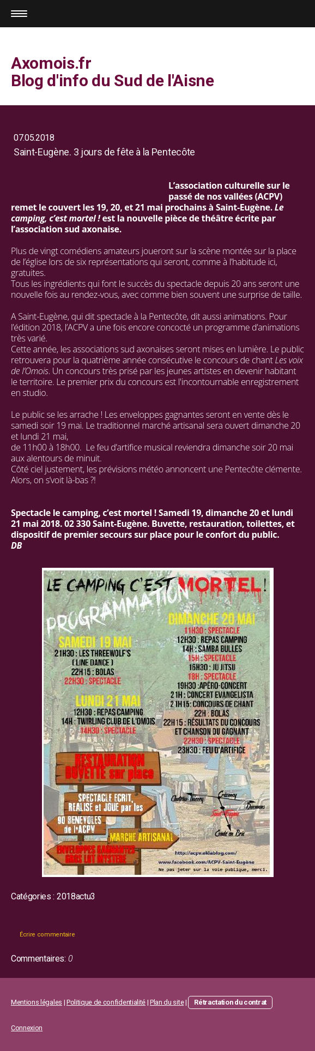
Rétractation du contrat (230, 1002)
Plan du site (167, 1002)
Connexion (27, 1028)
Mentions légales (36, 1002)
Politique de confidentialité (106, 1002)
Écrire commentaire (47, 934)
